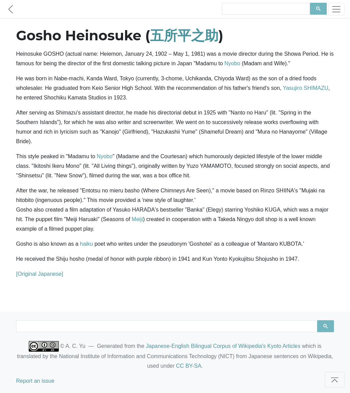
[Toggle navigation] (336, 9)
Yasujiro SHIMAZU (305, 88)
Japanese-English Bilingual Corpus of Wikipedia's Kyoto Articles (223, 346)
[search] (265, 9)
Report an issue (35, 381)
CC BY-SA (188, 366)
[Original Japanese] (39, 274)
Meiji (137, 219)
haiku (86, 244)
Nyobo (232, 63)
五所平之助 (184, 35)
